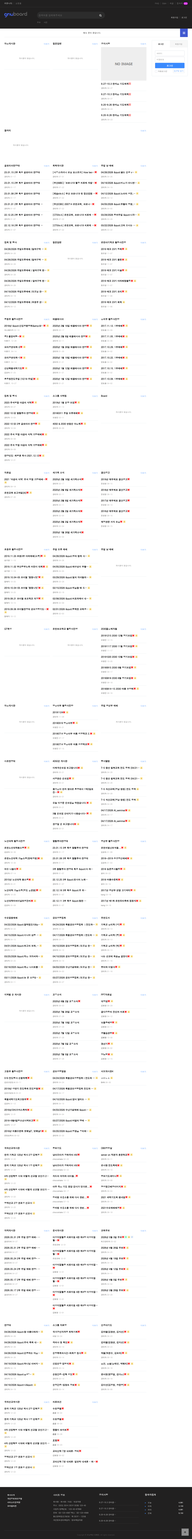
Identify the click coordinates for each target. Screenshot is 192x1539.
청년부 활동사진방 (110, 841)
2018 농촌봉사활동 (110, 868)
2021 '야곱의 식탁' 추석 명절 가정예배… (24, 479)
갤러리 (7, 130)
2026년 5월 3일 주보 (111, 1237)
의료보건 (57, 1401)
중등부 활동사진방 (13, 319)
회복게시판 (58, 165)
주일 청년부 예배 (109, 705)
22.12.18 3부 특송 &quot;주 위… (69, 890)
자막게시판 (9, 1230)
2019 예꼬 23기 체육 (111, 302)
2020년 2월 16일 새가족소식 (67, 479)
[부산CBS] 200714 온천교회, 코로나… (72, 204)
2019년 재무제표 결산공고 (114, 479)
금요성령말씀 (59, 1071)
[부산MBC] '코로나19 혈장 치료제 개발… (73, 182)
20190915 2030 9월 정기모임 (116, 667)
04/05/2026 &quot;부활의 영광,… (118, 204)
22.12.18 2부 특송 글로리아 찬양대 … (23, 225)
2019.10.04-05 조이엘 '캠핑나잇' (21, 577)
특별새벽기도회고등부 (15, 1099)
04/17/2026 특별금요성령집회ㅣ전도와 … (74, 935)
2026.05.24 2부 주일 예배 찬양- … (22, 1258)
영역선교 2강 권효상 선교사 (18, 1202)
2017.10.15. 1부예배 (111, 368)
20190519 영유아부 (62, 722)
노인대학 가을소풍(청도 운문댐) (20, 890)
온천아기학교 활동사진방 (113, 242)
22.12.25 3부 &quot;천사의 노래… (70, 879)
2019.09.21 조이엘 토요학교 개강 (21, 598)
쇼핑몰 (18, 3)
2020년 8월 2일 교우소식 (65, 1001)
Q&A (164, 3)
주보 (39, 22)
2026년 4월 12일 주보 (112, 1269)
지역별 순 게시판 (12, 994)
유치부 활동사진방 (110, 319)
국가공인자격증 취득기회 (65, 1331)
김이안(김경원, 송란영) (112, 1384)
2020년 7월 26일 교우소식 (66, 1011)
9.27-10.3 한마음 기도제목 (115, 83)
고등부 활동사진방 (13, 1071)
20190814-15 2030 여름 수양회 (117, 688)
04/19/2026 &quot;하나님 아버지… (22, 1363)
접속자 (182, 3)
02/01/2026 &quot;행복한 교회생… (70, 609)
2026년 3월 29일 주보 (112, 1290)
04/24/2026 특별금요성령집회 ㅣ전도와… (74, 924)
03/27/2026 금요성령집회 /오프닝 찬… (72, 977)
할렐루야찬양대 (60, 841)
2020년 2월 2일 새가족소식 (66, 511)
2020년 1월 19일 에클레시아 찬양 (70, 357)
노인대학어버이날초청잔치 (17, 900)
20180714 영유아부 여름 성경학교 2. (71, 733)
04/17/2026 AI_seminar (113, 810)
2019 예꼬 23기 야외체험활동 (116, 280)
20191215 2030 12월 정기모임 (116, 635)
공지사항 (105, 43)
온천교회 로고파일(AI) (15, 492)
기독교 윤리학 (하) (110, 945)
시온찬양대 (9, 761)
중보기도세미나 (108, 1175)
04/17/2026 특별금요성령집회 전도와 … (73, 1088)
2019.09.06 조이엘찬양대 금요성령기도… (25, 609)
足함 (55, 1440)
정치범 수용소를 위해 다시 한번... (70, 1197)
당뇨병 (104, 1054)
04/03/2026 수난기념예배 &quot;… (70, 1109)
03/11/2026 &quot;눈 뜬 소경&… (21, 977)
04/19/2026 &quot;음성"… (17, 1374)
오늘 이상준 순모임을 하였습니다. (69, 802)
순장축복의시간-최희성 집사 (67, 1352)
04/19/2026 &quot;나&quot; (18, 1384)
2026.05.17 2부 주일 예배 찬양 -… (22, 1279)
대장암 (104, 1001)
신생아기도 (106, 1325)
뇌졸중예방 (106, 1022)
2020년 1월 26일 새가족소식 (67, 532)
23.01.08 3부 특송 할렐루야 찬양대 (70, 858)
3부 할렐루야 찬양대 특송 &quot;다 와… (73, 868)
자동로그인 (161, 71)
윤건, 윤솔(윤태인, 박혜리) (114, 1363)
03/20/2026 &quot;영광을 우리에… (70, 1131)
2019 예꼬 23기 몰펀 (111, 259)
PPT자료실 (106, 994)
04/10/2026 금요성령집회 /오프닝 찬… (72, 945)
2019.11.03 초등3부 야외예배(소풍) (22, 555)
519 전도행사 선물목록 (15, 1077)
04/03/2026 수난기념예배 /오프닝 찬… (72, 966)
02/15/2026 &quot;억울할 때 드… (70, 587)
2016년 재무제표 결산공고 (114, 511)
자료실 (7, 472)
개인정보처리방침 (14, 1498)
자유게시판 (9, 43)
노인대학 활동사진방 (14, 841)
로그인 (184, 17)
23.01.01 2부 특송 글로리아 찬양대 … (23, 204)
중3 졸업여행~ (11, 336)
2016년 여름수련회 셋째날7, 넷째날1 (22, 1131)
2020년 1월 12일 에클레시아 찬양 (70, 368)
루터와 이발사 (108, 966)
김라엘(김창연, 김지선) (112, 1331)
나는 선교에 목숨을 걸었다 (114, 956)
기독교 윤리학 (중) (110, 935)
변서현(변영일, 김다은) (112, 1374)
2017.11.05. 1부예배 (111, 336)
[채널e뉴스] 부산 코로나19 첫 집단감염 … (74, 193)
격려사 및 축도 (60, 1342)
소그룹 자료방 (59, 1325)
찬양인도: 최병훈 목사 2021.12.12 (21, 455)
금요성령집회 (59, 917)
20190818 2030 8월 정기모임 (116, 678)
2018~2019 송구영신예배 (114, 858)
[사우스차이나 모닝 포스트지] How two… (73, 172)
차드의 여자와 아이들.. (64, 1175)
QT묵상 (8, 628)
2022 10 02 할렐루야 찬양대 (18, 413)
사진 (45, 22)
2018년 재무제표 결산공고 (114, 489)
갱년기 (104, 1043)
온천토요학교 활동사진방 (65, 628)
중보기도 (57, 1148)
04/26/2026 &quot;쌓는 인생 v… (117, 172)
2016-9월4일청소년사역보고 (18, 1120)
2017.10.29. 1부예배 (111, 346)
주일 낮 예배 (107, 165)
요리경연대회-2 (12, 346)
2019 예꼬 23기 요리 (111, 291)
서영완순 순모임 (61, 778)
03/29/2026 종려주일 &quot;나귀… (119, 214)
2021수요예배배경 (110, 1207)
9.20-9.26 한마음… (107, 1514)
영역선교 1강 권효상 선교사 (18, 1213)
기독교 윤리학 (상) (110, 924)
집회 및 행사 (10, 242)
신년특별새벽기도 (13, 368)
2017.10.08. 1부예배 (111, 378)
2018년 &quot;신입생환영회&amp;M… (23, 325)
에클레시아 (58, 319)
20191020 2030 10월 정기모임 (116, 656)
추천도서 (105, 917)
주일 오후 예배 (60, 549)
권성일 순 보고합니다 (63, 824)
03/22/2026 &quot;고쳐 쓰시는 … (118, 225)
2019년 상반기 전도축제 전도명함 (21, 1088)
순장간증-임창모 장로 (63, 1384)
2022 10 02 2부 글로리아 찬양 (19, 423)
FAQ (157, 3)
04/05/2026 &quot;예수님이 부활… (70, 566)
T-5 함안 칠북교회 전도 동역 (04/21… (120, 767)
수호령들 (57, 1408)
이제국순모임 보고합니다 (65, 767)
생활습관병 (106, 1033)
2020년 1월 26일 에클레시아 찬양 (70, 346)
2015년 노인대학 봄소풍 (16, 879)
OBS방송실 (106, 1148)
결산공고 (105, 472)
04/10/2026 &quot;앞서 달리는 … (70, 1099)
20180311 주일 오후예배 (65, 413)
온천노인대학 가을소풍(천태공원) (20, 858)
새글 (172, 3)
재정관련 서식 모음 (110, 521)
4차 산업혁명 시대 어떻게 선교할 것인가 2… (26, 1175)
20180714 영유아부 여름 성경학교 (70, 744)
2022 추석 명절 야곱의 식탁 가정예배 (23, 434)
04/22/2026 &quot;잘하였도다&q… (22, 924)
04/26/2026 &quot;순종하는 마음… (22, 1352)
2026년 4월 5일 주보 (111, 1279)
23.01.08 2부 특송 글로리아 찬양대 (22, 193)
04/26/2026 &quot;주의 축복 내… (21, 1342)
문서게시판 (58, 1230)
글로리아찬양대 (12, 165)
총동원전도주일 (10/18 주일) (18, 378)
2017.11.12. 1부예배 (111, 325)
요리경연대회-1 (12, 357)
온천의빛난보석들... (111, 847)
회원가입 (174, 17)
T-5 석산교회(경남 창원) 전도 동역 (118, 789)
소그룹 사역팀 (59, 395)
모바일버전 (12, 1506)
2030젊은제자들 (109, 628)
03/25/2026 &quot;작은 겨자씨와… (22, 956)
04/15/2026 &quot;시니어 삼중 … (21, 935)
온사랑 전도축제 (109, 1165)
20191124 (58, 712)
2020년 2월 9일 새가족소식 (66, 489)
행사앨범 (105, 761)
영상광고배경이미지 (111, 1186)
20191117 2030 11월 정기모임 (116, 646)
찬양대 (7, 1325)
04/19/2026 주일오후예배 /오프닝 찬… (24, 291)
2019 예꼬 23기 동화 (111, 248)
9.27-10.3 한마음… (107, 1502)
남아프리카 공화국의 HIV (65, 1154)
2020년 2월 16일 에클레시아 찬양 (70, 325)
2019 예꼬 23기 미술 (111, 270)
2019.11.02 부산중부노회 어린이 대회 (23, 566)
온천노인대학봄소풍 (14, 847)
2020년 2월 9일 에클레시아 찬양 (69, 336)
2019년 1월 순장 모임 (63, 402)
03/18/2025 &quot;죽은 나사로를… (22, 966)
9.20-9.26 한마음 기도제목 (115, 104)
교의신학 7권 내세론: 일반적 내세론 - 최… (74, 1461)
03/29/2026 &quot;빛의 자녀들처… (70, 577)
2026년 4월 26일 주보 (112, 1247)
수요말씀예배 (10, 917)
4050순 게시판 (60, 761)
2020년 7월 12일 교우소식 (66, 1033)
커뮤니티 (8, 3)
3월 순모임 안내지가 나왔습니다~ (69, 813)
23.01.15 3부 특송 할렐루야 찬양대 (70, 847)
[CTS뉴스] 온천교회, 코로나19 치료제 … (73, 214)
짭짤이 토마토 (59, 1429)
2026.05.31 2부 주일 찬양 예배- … (22, 1237)
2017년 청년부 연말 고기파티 (115, 890)
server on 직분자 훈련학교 (114, 1154)
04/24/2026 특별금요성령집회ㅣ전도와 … (74, 1077)
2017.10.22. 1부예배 (111, 357)
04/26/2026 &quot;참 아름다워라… (22, 1331)
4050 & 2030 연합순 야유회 (67, 423)
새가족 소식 (58, 472)
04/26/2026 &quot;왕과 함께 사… (70, 555)
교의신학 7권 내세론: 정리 (66, 1450)
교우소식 (57, 994)
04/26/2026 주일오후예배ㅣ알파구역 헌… (25, 270)
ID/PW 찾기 (179, 71)
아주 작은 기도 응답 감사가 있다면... (71, 1186)
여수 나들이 (10, 868)
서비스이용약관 (13, 1502)
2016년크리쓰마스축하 (15, 1109)
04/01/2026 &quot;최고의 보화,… (21, 945)
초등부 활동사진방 (13, 549)
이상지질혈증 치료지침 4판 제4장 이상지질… (75, 1264)
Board (104, 395)
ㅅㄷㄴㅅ (105, 1077)
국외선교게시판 (12, 1148)
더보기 (46, 44)
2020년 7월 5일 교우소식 (65, 1043)
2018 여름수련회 (109, 879)
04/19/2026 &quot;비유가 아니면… (119, 182)
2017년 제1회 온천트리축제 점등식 (118, 900)
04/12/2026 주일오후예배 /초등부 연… (24, 302)
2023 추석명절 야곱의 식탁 (17, 402)
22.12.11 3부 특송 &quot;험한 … (69, 900)
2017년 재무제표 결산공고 (114, 500)
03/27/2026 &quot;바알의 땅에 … (70, 1120)
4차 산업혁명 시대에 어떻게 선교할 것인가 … (27, 1189)
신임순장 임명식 (61, 1363)
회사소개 (11, 1495)
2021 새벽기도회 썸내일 (113, 1197)
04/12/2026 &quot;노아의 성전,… (118, 193)
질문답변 (57, 43)
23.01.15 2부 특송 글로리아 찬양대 (22, 172)
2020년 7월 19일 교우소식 (66, 1022)
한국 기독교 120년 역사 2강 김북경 (21, 1154)
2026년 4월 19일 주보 (112, 1258)
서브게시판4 (107, 1071)
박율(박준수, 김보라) (111, 1352)
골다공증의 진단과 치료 (112, 1011)
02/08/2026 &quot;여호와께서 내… (70, 598)
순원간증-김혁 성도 (62, 1374)
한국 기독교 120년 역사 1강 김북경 (21, 1165)
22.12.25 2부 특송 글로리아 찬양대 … (23, 214)
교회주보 (105, 1230)
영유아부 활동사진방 (63, 705)
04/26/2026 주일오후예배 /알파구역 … (24, 248)
